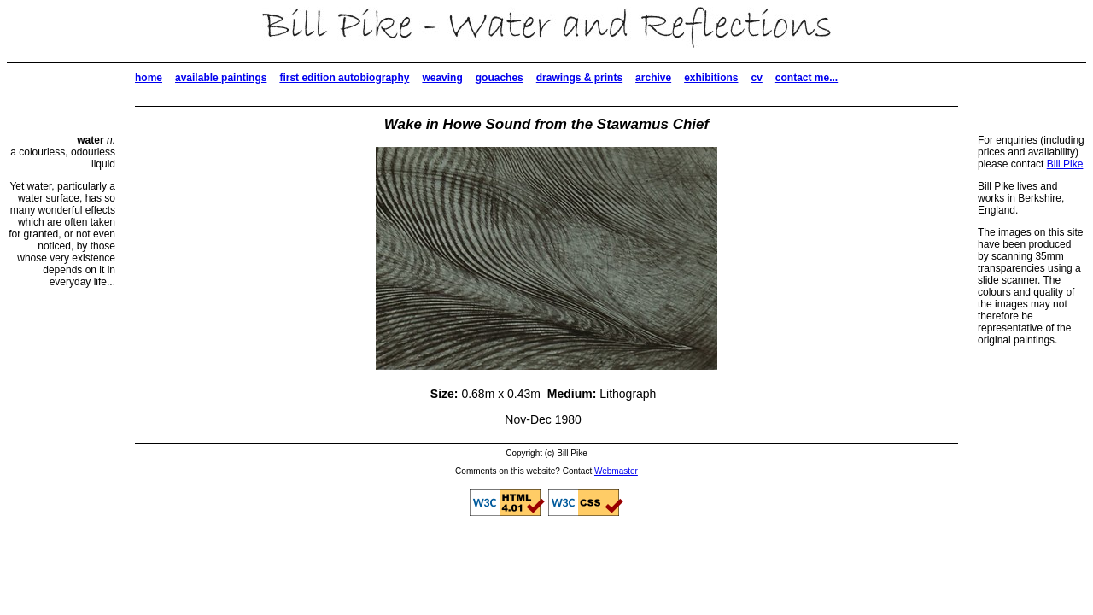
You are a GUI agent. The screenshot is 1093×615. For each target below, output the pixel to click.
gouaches (499, 78)
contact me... (806, 78)
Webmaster (616, 471)
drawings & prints (579, 78)
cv (756, 78)
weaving (442, 78)
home (148, 78)
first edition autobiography (344, 78)
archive (653, 78)
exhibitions (711, 78)
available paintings (220, 78)
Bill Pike (1065, 164)
